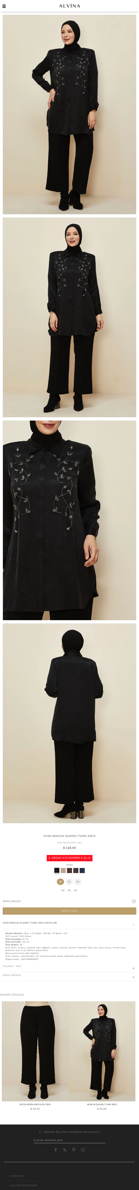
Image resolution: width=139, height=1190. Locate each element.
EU (60, 882)
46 (75, 890)
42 (63, 890)
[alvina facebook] (56, 1150)
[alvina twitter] (65, 1150)
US (69, 882)
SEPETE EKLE (69, 911)
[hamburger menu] (4, 6)
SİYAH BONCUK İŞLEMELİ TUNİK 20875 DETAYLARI (68, 923)
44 (69, 890)
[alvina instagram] (83, 1150)
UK (77, 882)
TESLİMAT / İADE (68, 966)
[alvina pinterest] (74, 1150)
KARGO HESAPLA (68, 975)
